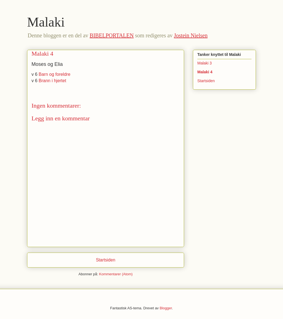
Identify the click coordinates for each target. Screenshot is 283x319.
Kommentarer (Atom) (116, 274)
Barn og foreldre (54, 74)
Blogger (166, 308)
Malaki (46, 22)
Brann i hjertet (52, 80)
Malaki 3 (204, 63)
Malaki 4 (204, 72)
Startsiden (105, 260)
